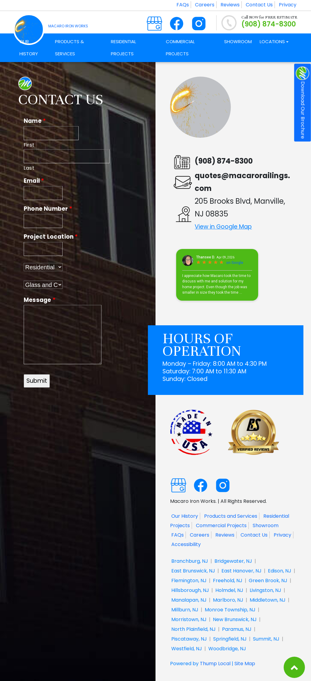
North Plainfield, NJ (193, 629)
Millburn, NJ (184, 609)
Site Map (244, 663)
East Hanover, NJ (241, 570)
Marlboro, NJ (228, 599)
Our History (184, 516)
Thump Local (215, 663)
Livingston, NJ (265, 590)
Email (34, 181)
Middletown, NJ (267, 599)
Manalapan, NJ (189, 599)
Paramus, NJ (236, 629)
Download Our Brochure (302, 103)
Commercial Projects (221, 525)
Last (29, 167)
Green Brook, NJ (268, 580)
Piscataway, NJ (189, 638)
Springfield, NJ (230, 638)
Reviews (230, 4)
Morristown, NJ (189, 619)
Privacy (287, 4)
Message (40, 300)
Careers (204, 4)
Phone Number (48, 209)
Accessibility (186, 544)
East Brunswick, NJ (193, 570)
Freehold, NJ (227, 580)
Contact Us (259, 4)
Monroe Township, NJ (230, 609)
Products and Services (230, 516)
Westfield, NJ (186, 648)
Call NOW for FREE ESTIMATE (269, 17)
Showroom (266, 525)
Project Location (51, 236)
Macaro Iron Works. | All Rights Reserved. (218, 501)
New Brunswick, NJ (235, 619)
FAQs (182, 4)
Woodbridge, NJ (227, 648)
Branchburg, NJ (189, 561)
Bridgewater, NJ (233, 561)
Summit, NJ (266, 638)
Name (35, 121)
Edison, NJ (279, 570)
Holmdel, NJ (229, 590)
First (29, 144)
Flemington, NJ (189, 580)
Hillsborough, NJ (190, 590)
